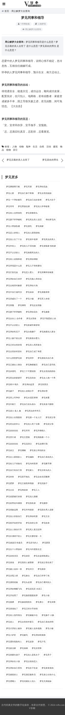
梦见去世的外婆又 (26, 622)
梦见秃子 (48, 655)
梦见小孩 (46, 595)
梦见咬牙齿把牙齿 (14, 523)
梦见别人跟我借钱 (32, 233)
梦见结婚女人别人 (28, 681)
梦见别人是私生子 (32, 655)
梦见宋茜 (51, 602)
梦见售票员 (43, 384)
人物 (14, 146)
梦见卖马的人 (32, 543)
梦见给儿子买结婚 (28, 246)
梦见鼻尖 (26, 576)
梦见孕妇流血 (42, 186)
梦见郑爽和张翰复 (45, 272)
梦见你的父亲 (32, 523)
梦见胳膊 (10, 602)
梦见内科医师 (32, 463)
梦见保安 (26, 556)
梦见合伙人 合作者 (14, 318)
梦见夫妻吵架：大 (34, 536)
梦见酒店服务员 (29, 674)
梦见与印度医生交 (34, 549)
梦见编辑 (30, 457)
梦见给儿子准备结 (14, 463)
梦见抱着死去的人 (32, 252)
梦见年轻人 (11, 246)
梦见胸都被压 (32, 365)
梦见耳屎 (28, 186)
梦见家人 (30, 470)
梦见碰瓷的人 (12, 674)
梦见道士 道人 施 (13, 411)
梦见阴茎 (46, 543)
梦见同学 (30, 358)
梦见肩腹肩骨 (44, 292)
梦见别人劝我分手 (26, 391)
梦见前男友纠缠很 (14, 503)
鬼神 (28, 146)
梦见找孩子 (43, 483)
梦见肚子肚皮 (32, 668)
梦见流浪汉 (27, 444)
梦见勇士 (40, 602)
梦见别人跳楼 (32, 496)
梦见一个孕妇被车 (14, 200)
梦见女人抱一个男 (47, 378)
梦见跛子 (10, 391)
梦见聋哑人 (11, 681)
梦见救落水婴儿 (33, 338)
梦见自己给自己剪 (14, 470)
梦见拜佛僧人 (40, 430)
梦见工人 (36, 490)
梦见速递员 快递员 (14, 543)
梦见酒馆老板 (12, 582)
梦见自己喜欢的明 (45, 622)
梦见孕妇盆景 (28, 384)
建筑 (55, 146)
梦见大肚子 (50, 200)
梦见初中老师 (32, 239)
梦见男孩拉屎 (24, 206)
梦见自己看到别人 (44, 582)
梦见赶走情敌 (36, 305)
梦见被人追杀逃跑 (34, 628)
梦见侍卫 (30, 569)
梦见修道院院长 (25, 602)
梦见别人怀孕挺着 (42, 206)
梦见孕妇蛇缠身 (39, 635)
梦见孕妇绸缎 (32, 259)
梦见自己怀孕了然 (42, 576)
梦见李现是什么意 (14, 266)
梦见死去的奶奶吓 (14, 378)
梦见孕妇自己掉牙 (14, 279)
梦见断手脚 (47, 463)
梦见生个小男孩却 (14, 549)
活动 (48, 146)
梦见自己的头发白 (28, 404)
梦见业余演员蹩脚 (42, 477)
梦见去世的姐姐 (45, 193)
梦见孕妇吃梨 (32, 516)
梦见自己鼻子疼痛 (26, 193)
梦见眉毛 (28, 226)
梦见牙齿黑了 (12, 595)
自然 (41, 146)
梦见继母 (22, 305)
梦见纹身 (46, 523)
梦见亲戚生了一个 (14, 299)
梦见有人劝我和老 (14, 259)
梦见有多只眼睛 (46, 404)
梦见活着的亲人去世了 (18, 160)
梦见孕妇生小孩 (13, 661)
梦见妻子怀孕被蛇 (14, 219)
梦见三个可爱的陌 (28, 371)
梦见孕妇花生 (32, 312)
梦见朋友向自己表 (45, 358)
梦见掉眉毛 (11, 371)
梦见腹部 (44, 503)
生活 (35, 146)
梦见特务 (10, 477)
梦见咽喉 (22, 450)
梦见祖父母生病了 (45, 562)
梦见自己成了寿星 (34, 351)
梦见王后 (46, 516)
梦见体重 (46, 397)
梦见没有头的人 (45, 470)
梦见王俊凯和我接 (26, 483)
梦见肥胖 (10, 483)
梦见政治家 (11, 648)
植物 (8, 150)
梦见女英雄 (31, 318)
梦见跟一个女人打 (34, 417)
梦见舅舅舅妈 (47, 668)
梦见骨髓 (10, 305)
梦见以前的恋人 (31, 661)
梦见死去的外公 (13, 424)
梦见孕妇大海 (32, 285)
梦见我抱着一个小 (42, 437)
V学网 (32, 708)
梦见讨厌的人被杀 (14, 628)
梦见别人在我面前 (14, 417)
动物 (21, 146)
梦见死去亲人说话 (34, 219)
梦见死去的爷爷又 (33, 411)
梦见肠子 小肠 (48, 615)
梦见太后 (10, 490)
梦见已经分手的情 (30, 609)
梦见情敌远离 (12, 510)
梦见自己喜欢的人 (45, 457)
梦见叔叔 (30, 292)
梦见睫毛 (24, 635)
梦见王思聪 (25, 437)
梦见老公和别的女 (38, 450)
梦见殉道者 (23, 490)
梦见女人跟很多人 (14, 457)
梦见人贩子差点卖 (14, 338)
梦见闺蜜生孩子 (13, 655)
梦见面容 (42, 569)
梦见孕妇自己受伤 (14, 668)
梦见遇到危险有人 (14, 641)
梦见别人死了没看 (32, 424)
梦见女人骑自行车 (14, 529)
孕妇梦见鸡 (50, 219)
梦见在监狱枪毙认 (42, 556)
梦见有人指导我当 (14, 615)
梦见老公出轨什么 (47, 674)
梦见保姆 (24, 648)
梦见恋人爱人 (28, 272)
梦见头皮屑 (27, 582)
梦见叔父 (10, 450)
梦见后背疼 (37, 648)
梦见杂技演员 (12, 556)
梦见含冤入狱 (12, 576)
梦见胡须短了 (12, 609)
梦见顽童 (46, 312)
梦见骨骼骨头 (32, 213)
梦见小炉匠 (11, 635)
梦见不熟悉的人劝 (48, 318)
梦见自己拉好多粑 (34, 200)
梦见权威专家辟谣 (32, 325)
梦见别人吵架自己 (14, 516)
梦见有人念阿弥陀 (14, 213)
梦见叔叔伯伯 (12, 430)
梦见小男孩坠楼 (13, 226)
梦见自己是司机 (48, 365)
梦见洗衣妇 (31, 378)
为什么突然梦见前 (14, 358)
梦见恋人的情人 (13, 233)
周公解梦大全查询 (20, 11)
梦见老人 (10, 622)
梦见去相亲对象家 (14, 285)
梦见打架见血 (12, 272)
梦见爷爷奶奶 (28, 510)
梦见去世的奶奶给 (47, 371)
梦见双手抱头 (24, 477)
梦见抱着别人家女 (47, 332)
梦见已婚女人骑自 (14, 365)
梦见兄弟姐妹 (46, 681)
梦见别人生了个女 (14, 239)
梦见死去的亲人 (48, 239)
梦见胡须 (10, 562)
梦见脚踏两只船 (13, 186)
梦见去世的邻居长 (14, 351)
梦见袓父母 (50, 417)
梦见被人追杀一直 (14, 569)
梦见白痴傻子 (30, 332)
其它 (15, 150)
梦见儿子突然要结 (34, 266)
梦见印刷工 (11, 404)
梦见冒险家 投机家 (48, 246)
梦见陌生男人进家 (45, 510)
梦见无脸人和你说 (34, 279)
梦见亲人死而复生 (34, 345)
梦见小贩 (30, 299)
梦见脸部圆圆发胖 (30, 595)
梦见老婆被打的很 (14, 496)
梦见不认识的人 (13, 252)
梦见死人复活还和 (34, 529)
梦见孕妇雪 (43, 391)
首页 (6, 11)
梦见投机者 (31, 503)
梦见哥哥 (10, 206)
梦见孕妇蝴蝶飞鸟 (14, 589)
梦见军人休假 (44, 299)
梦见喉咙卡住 (32, 615)
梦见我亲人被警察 (26, 562)
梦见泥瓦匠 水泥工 (34, 589)
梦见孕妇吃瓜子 (13, 332)
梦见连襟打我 (42, 444)
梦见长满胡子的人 (14, 536)
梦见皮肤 (30, 641)
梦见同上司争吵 (13, 397)
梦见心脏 (10, 193)
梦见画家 (40, 226)
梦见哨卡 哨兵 (12, 384)
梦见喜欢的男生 (48, 46)
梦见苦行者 (11, 437)
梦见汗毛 (42, 641)
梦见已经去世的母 (14, 345)
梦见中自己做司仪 (14, 292)
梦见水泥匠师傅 (31, 397)
